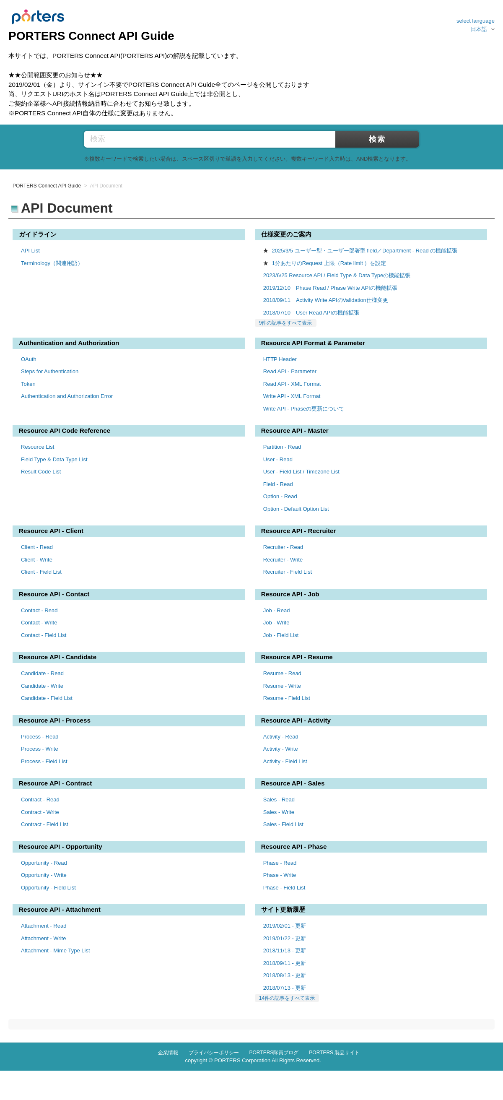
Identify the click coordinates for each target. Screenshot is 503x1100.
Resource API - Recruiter (298, 530)
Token (28, 384)
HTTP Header (280, 359)
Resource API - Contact (54, 594)
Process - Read (40, 736)
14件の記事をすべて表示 (287, 998)
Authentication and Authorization (69, 342)
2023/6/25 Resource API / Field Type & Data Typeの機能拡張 (336, 275)
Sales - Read (279, 799)
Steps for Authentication (49, 371)
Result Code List (41, 471)
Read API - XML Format (292, 384)
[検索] (230, 139)
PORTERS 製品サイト (334, 1053)
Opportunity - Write (44, 875)
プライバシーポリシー (214, 1053)
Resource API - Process (55, 720)
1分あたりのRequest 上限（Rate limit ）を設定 (329, 263)
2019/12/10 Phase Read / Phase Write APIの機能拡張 (330, 288)
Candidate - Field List (47, 698)
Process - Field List (44, 761)
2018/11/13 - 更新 (284, 950)
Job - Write (276, 622)
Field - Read (278, 484)
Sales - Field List (283, 824)
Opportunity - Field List (48, 887)
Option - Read (280, 496)
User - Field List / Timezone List (301, 471)
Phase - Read (280, 863)
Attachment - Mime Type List (55, 950)
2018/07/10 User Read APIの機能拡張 (311, 312)
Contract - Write (40, 812)
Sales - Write (278, 812)
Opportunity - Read (44, 863)
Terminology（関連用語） (52, 263)
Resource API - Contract (55, 783)
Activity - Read (280, 736)
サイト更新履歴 (283, 909)
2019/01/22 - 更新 (284, 938)
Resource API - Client (51, 530)
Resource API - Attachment (60, 909)
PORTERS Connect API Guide (47, 186)
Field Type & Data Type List (54, 459)
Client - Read (37, 547)
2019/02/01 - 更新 (284, 926)
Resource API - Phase (294, 846)
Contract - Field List (44, 824)
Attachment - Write (43, 938)
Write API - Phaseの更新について (303, 409)
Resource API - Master (295, 430)
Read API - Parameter (289, 371)
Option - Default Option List (296, 509)
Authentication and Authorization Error (67, 396)
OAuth (28, 359)
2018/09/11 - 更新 (284, 963)
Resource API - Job (290, 594)
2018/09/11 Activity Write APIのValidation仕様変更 (325, 300)
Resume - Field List (286, 698)
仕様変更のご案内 (286, 234)
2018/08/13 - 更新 (284, 975)
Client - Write (36, 560)
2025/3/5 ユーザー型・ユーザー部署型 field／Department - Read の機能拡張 (364, 250)
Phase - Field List (284, 887)
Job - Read (276, 610)
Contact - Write (39, 622)
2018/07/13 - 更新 (284, 988)
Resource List (37, 447)
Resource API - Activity (296, 720)
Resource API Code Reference (64, 430)
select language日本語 (475, 25)
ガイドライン (38, 234)
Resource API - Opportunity (60, 846)
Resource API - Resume (297, 657)
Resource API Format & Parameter (313, 342)
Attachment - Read (43, 926)
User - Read (278, 459)
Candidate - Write (42, 686)
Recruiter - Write (283, 560)
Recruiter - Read (283, 547)
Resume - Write (282, 686)
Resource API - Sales (293, 783)
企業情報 (168, 1053)
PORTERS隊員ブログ (274, 1053)
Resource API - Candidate (57, 657)
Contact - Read (39, 610)
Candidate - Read (42, 673)
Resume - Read (282, 673)
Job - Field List (281, 635)
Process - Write (39, 749)
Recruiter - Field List (287, 572)
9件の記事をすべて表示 (285, 323)
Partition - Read (282, 447)
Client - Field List (41, 572)
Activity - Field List (285, 761)
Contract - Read (40, 799)
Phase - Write (279, 875)
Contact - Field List (43, 635)
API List (30, 250)
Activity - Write (280, 749)
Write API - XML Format (292, 396)
